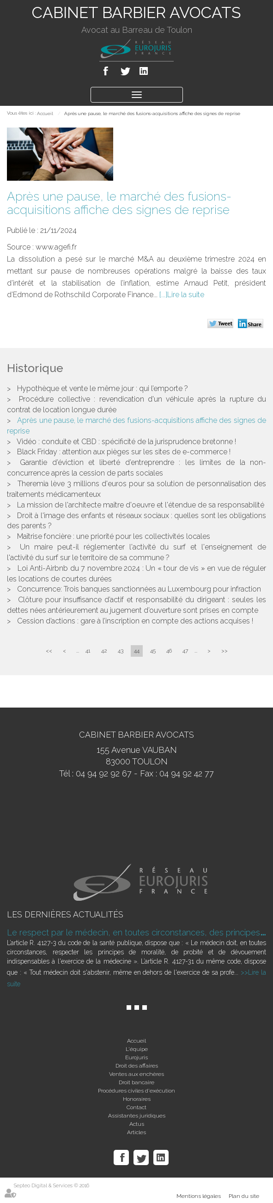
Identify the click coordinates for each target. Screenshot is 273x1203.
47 (185, 650)
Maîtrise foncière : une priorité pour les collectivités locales (113, 536)
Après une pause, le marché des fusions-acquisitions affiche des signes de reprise (152, 113)
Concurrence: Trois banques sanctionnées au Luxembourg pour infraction (139, 589)
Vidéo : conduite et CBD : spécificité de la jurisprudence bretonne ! (126, 441)
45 (153, 650)
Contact (136, 1107)
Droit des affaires (136, 1066)
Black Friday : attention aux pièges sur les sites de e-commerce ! (124, 451)
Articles (136, 1132)
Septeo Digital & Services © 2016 (51, 1186)
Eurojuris (136, 1057)
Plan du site (244, 1196)
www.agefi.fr (56, 247)
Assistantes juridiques (136, 1115)
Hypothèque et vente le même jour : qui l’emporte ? (102, 388)
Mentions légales (198, 1196)
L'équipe (137, 1049)
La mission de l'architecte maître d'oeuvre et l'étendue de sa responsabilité (140, 505)
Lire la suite (185, 294)
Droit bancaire (136, 1082)
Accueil (45, 113)
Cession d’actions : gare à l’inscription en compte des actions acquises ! (135, 621)
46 (169, 650)
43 (120, 650)
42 (104, 650)
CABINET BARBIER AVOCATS (136, 12)
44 (137, 650)
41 (88, 650)
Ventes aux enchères (136, 1074)
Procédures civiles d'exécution (136, 1090)
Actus (136, 1124)
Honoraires (137, 1099)
